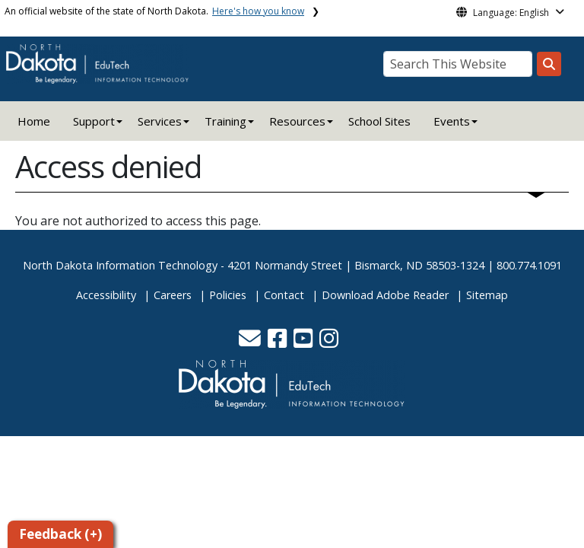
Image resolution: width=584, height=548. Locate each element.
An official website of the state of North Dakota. (154, 11)
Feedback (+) (60, 534)
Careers (173, 295)
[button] (251, 342)
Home (33, 121)
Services (160, 121)
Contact (284, 295)
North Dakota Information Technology (120, 265)
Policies (227, 295)
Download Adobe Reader (385, 295)
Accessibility (106, 295)
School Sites (379, 121)
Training (225, 121)
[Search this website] (549, 64)
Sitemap (487, 295)
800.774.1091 (529, 265)
